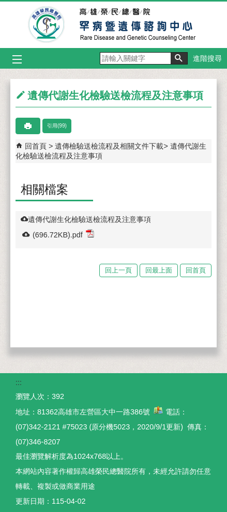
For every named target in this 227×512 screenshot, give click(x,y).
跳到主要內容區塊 (5, 5)
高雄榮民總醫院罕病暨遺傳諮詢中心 (113, 25)
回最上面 (158, 270)
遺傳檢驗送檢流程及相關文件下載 (109, 146)
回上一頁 (118, 270)
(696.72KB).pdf (63, 234)
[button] (179, 58)
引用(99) (57, 126)
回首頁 (36, 146)
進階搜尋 (207, 58)
